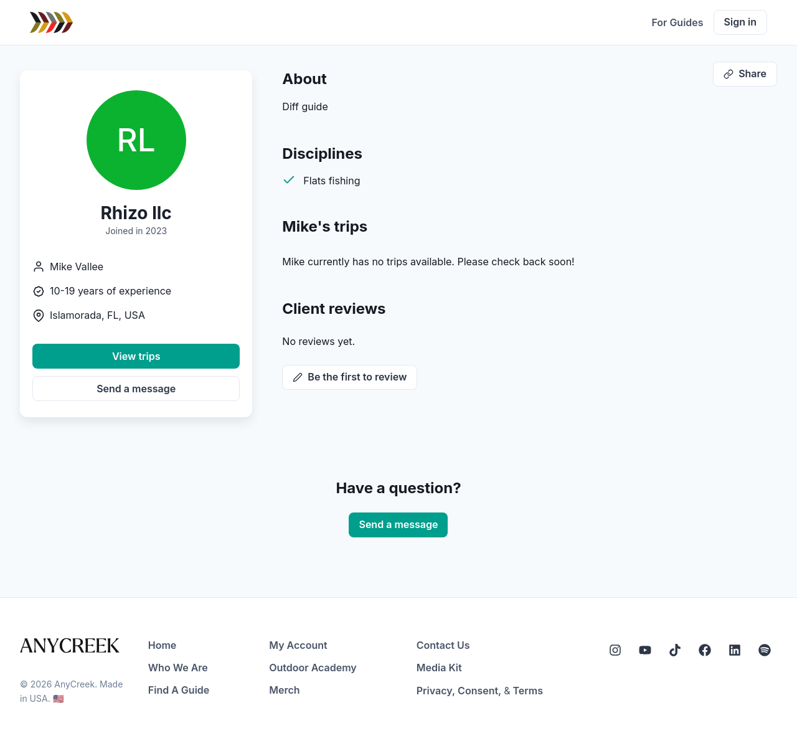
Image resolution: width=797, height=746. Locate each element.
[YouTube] (645, 650)
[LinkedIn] (734, 650)
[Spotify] (764, 650)
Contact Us (443, 645)
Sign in (740, 22)
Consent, (479, 690)
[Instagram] (615, 650)
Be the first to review (350, 377)
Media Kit (439, 667)
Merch (284, 690)
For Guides (677, 22)
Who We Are (178, 667)
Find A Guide (178, 690)
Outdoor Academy (313, 667)
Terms (528, 690)
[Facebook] (704, 650)
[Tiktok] (675, 650)
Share (745, 73)
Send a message (136, 388)
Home (162, 645)
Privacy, (436, 690)
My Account (298, 645)
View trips (136, 356)
